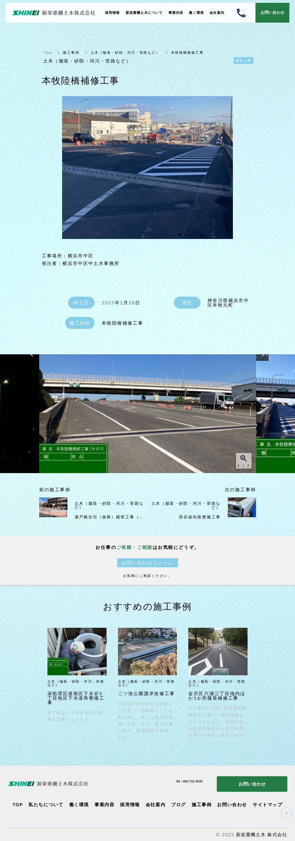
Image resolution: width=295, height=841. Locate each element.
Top (48, 52)
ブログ (178, 804)
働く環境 (79, 804)
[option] (147, 413)
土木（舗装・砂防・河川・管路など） (125, 52)
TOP (17, 804)
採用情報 (130, 804)
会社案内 (155, 804)
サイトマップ (268, 804)
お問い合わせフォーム (148, 562)
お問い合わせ (232, 804)
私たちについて (46, 804)
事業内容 (104, 804)
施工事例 (71, 52)
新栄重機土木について (144, 12)
